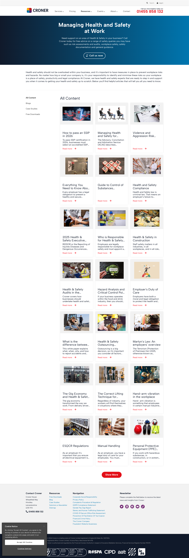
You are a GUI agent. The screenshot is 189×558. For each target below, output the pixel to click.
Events (100, 11)
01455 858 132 (150, 11)
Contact (126, 11)
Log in (161, 3)
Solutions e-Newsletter (58, 505)
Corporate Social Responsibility (85, 497)
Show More (111, 474)
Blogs (28, 103)
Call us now (94, 55)
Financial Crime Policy (81, 519)
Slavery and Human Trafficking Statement (89, 510)
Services (58, 11)
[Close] (44, 526)
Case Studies (31, 109)
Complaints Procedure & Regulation (87, 502)
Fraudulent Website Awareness (85, 524)
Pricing (72, 11)
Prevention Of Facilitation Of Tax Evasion (89, 516)
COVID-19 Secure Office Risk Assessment (89, 513)
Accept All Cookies (24, 542)
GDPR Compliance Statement (84, 505)
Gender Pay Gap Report (82, 508)
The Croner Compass (81, 521)
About (113, 11)
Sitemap (52, 508)
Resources (85, 11)
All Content (31, 98)
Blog (51, 500)
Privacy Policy (78, 500)
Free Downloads (33, 114)
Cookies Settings (24, 549)
